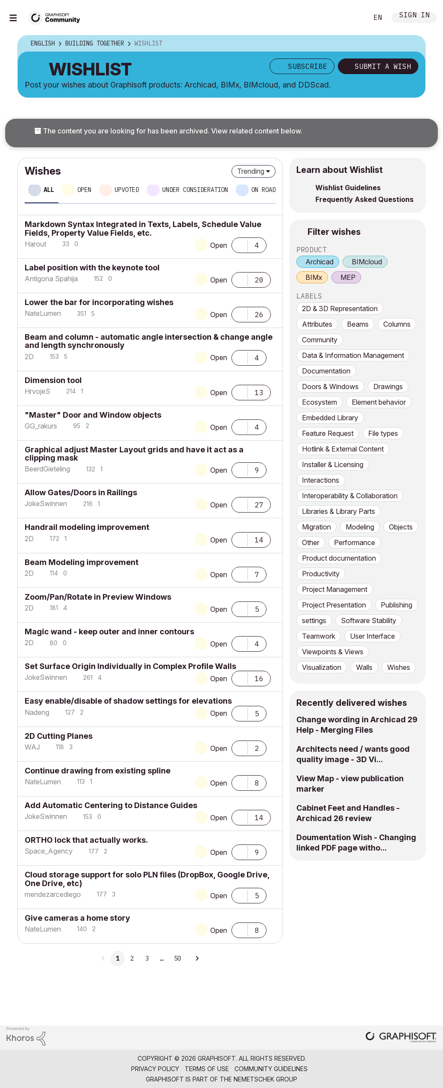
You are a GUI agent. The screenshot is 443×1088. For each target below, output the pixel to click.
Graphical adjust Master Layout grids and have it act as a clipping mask (134, 453)
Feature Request (327, 433)
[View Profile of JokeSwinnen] (46, 503)
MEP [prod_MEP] (348, 277)
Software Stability (368, 620)
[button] (239, 244)
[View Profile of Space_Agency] (49, 851)
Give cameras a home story (77, 917)
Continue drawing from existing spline (97, 770)
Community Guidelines (271, 1068)
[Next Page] (197, 958)
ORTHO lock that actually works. (86, 839)
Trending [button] (250, 171)
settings (314, 620)
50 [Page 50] (177, 958)
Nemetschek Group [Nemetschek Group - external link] (265, 1079)
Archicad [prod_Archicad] (319, 261)
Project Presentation (334, 605)
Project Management (334, 589)
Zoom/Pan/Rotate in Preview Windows (98, 596)
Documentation (326, 371)
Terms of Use (207, 1068)
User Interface (372, 636)
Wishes (398, 667)
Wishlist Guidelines (348, 187)
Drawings (388, 386)
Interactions (320, 480)
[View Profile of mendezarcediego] (53, 894)
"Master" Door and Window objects (93, 414)
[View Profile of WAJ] (32, 747)
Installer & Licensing (332, 464)
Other (310, 542)
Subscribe (307, 66)
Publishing (396, 605)
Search (351, 17)
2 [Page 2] (132, 958)
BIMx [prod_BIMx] (313, 277)
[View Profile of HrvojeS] (37, 391)
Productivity (321, 573)
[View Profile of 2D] (29, 356)
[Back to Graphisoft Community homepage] (57, 16)
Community (319, 339)
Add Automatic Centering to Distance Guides (111, 805)
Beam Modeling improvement (81, 562)
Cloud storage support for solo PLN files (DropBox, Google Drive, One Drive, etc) (147, 878)
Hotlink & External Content (343, 449)
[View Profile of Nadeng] (37, 712)
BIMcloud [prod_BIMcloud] (367, 261)
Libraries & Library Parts (338, 511)
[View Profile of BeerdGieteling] (47, 468)
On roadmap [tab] (268, 190)
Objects (401, 527)
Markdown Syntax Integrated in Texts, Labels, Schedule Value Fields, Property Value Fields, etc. (143, 228)
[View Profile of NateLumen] (43, 313)
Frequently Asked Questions (364, 199)
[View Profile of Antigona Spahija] (51, 278)
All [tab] (49, 190)
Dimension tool (53, 380)
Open (218, 245)
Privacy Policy (155, 1068)
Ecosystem (319, 402)
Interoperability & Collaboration (350, 495)
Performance (354, 542)
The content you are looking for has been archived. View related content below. (168, 131)
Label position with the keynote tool (92, 267)
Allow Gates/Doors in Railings (81, 492)
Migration (316, 527)
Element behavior (379, 402)
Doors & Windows (330, 386)
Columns (397, 324)
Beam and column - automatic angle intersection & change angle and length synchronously (149, 341)
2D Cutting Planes (59, 735)
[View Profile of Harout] (35, 244)
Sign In (414, 16)
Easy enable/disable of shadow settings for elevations (128, 700)
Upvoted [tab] (127, 190)
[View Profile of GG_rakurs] (41, 426)
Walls (364, 667)
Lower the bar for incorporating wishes (99, 302)
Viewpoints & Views (332, 651)
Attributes (317, 324)
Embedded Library (330, 417)
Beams (358, 324)
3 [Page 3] (147, 958)
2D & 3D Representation (340, 308)
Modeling (360, 527)
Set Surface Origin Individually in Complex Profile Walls (130, 666)
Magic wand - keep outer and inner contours (109, 631)
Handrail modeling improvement (87, 527)
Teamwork (318, 636)
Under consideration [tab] (195, 190)
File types (383, 433)
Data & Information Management (353, 355)
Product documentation (339, 558)
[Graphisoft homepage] (401, 1038)
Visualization (321, 667)
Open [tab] (84, 190)
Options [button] (413, 43)
